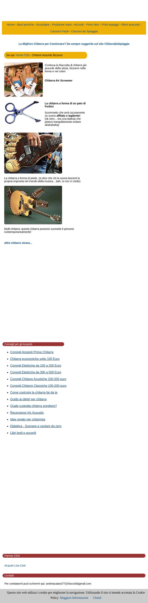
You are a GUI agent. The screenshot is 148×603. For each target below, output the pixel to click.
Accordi (79, 24)
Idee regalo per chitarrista (27, 419)
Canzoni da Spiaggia (84, 31)
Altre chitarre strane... (18, 242)
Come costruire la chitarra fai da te (33, 392)
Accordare (42, 24)
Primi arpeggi (110, 24)
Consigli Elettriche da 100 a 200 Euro (35, 365)
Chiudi (97, 597)
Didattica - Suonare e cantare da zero (35, 426)
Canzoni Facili (59, 31)
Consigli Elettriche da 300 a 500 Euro (35, 372)
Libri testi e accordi (23, 432)
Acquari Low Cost (15, 565)
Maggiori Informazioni (74, 597)
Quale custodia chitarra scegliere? (33, 406)
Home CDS (23, 55)
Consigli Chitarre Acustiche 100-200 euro (38, 379)
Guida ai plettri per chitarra (28, 399)
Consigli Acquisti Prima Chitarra (31, 352)
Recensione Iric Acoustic (27, 412)
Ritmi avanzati (130, 24)
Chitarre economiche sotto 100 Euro (35, 358)
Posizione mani (62, 24)
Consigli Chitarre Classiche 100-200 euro (38, 385)
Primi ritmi (92, 24)
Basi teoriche (25, 24)
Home (10, 24)
